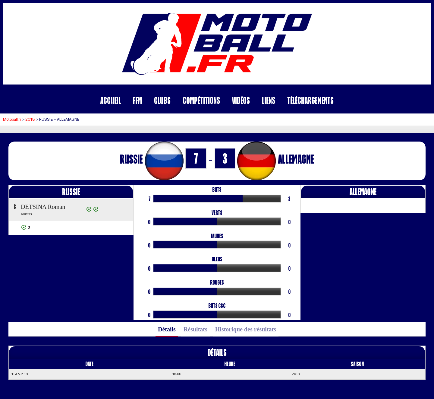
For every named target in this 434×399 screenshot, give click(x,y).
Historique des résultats (245, 329)
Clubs (162, 100)
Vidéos (241, 100)
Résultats (195, 329)
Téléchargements (310, 100)
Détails (167, 329)
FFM (137, 100)
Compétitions (201, 100)
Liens (268, 100)
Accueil (110, 100)
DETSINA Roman (43, 206)
